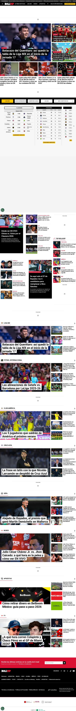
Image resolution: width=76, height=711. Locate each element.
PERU (38, 676)
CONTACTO (20, 679)
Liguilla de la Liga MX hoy (65, 1)
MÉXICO (34, 676)
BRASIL (18, 676)
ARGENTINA (11, 676)
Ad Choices (42, 690)
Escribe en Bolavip (30, 679)
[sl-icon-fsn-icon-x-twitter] (67, 671)
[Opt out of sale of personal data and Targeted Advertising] (2, 708)
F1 (48, 4)
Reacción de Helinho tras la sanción (34, 1)
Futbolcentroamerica (54, 679)
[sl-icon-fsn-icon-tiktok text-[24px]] (70, 671)
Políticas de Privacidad (21, 690)
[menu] (2, 4)
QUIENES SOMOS (6, 679)
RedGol (38, 679)
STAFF (13, 679)
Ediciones (4, 676)
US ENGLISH (45, 676)
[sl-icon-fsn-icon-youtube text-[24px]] (74, 671)
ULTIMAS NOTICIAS (20, 4)
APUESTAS (42, 4)
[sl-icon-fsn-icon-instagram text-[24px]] (64, 671)
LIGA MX (29, 4)
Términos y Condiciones (24, 664)
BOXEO (35, 4)
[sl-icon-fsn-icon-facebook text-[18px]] (61, 671)
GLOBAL (28, 676)
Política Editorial (33, 690)
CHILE (22, 676)
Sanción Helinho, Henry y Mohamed (16, 1)
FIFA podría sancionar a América (51, 1)
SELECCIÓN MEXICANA (57, 4)
